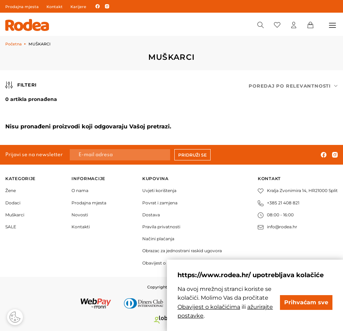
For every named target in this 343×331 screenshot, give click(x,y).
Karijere (78, 6)
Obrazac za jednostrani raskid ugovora (182, 250)
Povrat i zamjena (159, 202)
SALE (10, 226)
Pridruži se (192, 155)
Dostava (151, 214)
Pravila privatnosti (161, 226)
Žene (10, 190)
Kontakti (80, 226)
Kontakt (54, 6)
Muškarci (14, 214)
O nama (79, 190)
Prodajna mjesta (22, 6)
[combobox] (293, 86)
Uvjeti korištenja (159, 190)
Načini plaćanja (158, 238)
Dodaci (12, 202)
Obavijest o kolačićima (166, 263)
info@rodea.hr (277, 226)
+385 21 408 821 (278, 202)
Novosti (79, 214)
